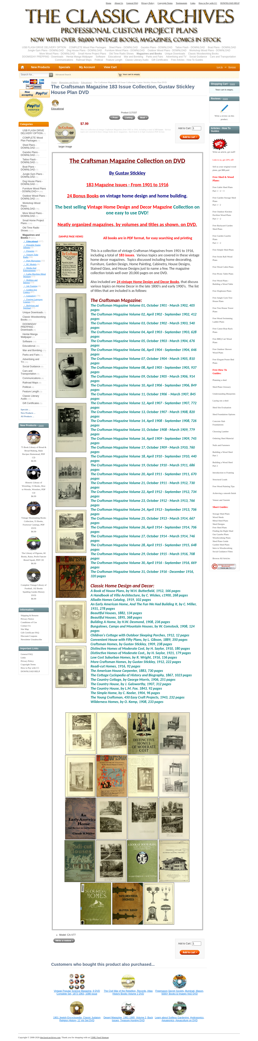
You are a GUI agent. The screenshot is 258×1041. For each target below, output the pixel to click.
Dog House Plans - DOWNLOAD (84, 50)
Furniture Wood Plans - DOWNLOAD (125, 50)
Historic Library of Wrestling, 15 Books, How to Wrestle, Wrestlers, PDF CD (34, 486)
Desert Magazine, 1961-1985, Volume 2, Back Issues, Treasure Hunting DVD (128, 1019)
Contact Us (26, 625)
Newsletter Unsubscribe (31, 639)
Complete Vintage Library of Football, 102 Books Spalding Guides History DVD (33, 588)
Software (100, 56)
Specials (64, 67)
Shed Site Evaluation (221, 407)
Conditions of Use (29, 622)
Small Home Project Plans (92, 53)
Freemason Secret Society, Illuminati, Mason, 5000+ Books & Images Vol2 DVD (179, 992)
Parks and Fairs (154, 56)
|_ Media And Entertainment (29, 269)
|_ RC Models (29, 264)
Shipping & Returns (29, 615)
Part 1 (215, 191)
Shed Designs (218, 524)
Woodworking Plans (221, 538)
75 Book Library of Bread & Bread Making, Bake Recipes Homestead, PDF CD (33, 451)
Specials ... (25, 409)
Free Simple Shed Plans (223, 250)
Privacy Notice (27, 619)
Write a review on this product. (224, 116)
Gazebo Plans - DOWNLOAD (156, 47)
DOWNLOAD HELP (229, 3)
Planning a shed (219, 380)
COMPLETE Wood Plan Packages (87, 47)
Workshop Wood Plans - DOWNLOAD (209, 50)
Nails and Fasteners (221, 445)
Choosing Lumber (220, 431)
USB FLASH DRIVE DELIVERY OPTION (44, 47)
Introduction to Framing (223, 472)
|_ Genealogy (29, 295)
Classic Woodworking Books (203, 53)
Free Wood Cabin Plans (222, 267)
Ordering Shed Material (222, 438)
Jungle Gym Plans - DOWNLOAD (46, 50)
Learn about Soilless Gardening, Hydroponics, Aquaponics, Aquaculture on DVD (179, 1019)
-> (30, 236)
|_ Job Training (30, 286)
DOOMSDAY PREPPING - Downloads (42, 56)
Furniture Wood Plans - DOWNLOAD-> (33, 190)
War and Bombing (133, 56)
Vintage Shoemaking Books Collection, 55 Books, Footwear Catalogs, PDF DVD (33, 521)
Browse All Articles (221, 558)
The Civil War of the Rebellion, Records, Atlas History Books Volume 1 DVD (128, 992)
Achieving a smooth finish (224, 493)
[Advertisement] (34, 737)
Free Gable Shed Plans (222, 187)
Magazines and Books (69, 82)
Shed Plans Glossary (221, 387)
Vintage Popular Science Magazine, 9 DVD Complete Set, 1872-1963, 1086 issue (77, 992)
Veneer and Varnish (221, 500)
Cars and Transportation (223, 56)
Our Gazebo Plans (220, 534)
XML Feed (96, 1037)
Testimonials (181, 3)
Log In (220, 67)
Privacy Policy (147, 3)
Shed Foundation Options (223, 414)
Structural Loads (219, 479)
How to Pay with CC (208, 3)
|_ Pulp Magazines (32, 260)
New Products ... (28, 413)
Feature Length (114, 59)
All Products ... (27, 416)
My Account (87, 67)
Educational (114, 56)
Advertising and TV (176, 56)
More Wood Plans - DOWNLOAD (57, 53)
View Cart (110, 67)
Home (108, 3)
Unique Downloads (175, 53)
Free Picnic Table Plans (222, 274)
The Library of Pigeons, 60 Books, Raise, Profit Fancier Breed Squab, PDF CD (33, 555)
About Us (118, 3)
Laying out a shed (220, 400)
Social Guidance (198, 56)
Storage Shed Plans (221, 514)
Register (232, 67)
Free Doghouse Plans (221, 291)
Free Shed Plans (219, 527)
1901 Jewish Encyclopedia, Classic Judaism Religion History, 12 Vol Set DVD (77, 1019)
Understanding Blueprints (223, 394)
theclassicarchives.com (50, 1037)
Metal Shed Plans (220, 520)
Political (99, 59)
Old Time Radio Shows (121, 53)
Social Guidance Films (222, 551)
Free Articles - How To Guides (187, 59)
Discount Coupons (29, 636)
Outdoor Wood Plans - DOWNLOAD (167, 50)
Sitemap (105, 1037)
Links (192, 3)
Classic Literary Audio (137, 59)
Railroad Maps (84, 59)
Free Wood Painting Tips (223, 486)
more (41, 425)
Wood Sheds (218, 517)
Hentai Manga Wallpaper (79, 56)
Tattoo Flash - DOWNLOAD (190, 47)
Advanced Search (63, 74)
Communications (64, 59)
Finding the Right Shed (222, 531)
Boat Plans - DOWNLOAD (222, 47)
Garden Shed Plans (220, 544)
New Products (40, 67)
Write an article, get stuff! (223, 152)
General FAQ (132, 3)
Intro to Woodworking (222, 548)
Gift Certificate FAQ (30, 632)
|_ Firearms (28, 251)
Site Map (25, 629)
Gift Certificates (160, 59)
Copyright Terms (165, 3)
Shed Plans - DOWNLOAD (123, 47)
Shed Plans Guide (220, 541)
